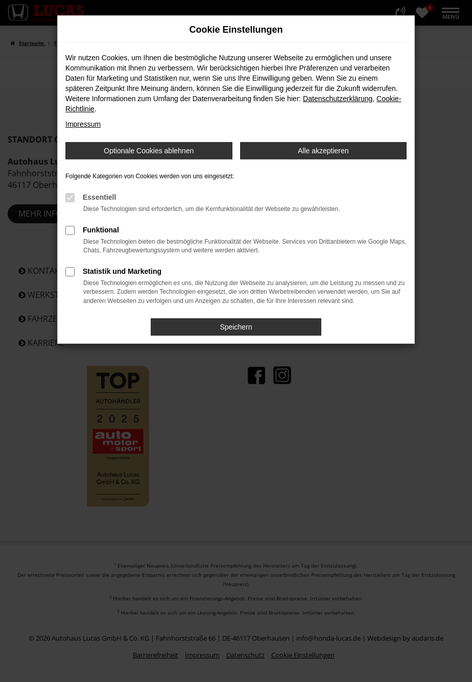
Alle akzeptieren (323, 151)
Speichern (236, 327)
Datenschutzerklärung (337, 99)
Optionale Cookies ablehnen (149, 151)
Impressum (83, 124)
